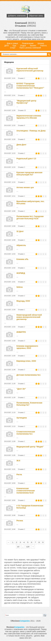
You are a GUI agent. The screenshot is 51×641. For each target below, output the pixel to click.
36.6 (18, 460)
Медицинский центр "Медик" (30, 447)
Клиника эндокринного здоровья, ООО (27, 347)
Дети (6, 45)
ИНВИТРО (21, 332)
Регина (19, 521)
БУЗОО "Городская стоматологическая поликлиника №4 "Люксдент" (30, 85)
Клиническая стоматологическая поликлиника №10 (25, 490)
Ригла (19, 474)
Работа (43, 45)
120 (27, 547)
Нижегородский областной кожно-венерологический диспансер (29, 317)
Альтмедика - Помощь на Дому (31, 131)
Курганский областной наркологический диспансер (29, 69)
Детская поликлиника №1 (28, 375)
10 (18, 547)
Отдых (23, 45)
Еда (14, 45)
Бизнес (33, 45)
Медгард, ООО (23, 301)
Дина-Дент (21, 145)
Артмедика (21, 418)
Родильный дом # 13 (26, 158)
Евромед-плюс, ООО (26, 361)
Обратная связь (36, 16)
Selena (19, 287)
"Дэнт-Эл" (21, 389)
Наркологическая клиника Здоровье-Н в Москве (28, 117)
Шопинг (41, 43)
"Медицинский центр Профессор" (26, 102)
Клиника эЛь (22, 259)
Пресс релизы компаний (30, 48)
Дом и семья (12, 43)
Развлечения (27, 43)
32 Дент (20, 231)
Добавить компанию (17, 16)
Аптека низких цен (25, 187)
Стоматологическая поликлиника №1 (25, 433)
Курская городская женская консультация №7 (29, 173)
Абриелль (21, 245)
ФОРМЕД (20, 273)
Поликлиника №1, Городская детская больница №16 (30, 217)
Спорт (12, 48)
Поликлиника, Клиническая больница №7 (29, 404)
